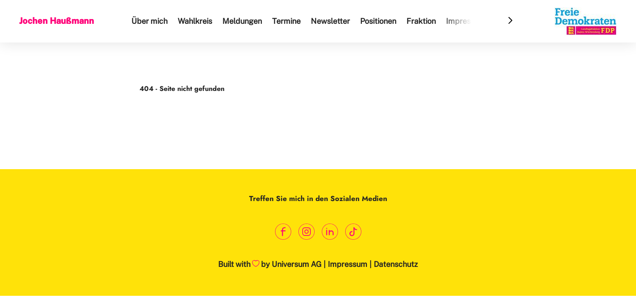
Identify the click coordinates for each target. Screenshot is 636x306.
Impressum (466, 21)
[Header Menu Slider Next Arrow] (510, 21)
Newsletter (330, 21)
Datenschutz (396, 264)
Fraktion (421, 21)
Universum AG (296, 264)
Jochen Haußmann (56, 21)
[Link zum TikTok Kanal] (353, 231)
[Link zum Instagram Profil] (306, 231)
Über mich (149, 21)
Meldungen (242, 21)
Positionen (378, 21)
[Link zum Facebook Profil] (282, 231)
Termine (286, 21)
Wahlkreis (195, 21)
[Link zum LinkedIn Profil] (329, 231)
